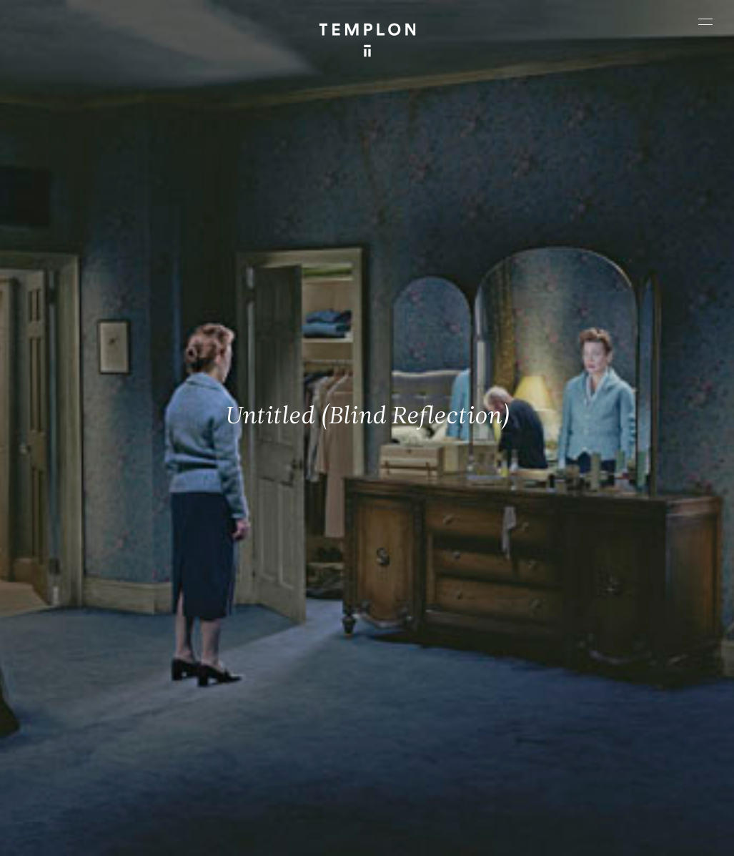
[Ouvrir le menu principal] (705, 21)
